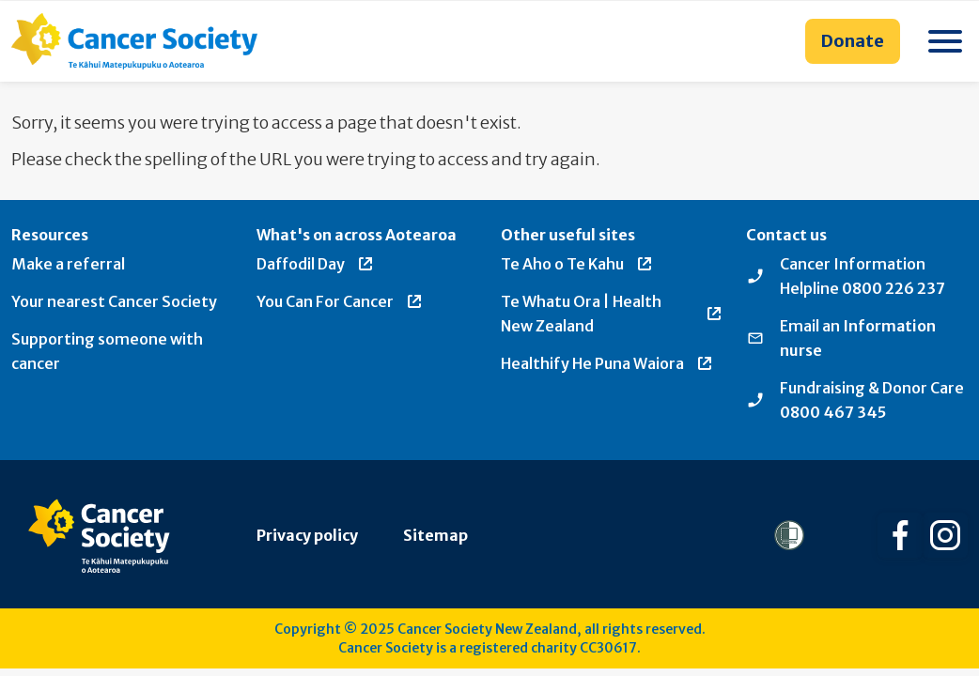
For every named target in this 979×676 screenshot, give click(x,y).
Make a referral (68, 263)
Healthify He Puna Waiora (607, 363)
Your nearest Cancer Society (114, 301)
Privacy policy (307, 535)
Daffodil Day (315, 263)
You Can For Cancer (340, 301)
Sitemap (435, 535)
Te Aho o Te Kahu (577, 263)
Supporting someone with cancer (107, 351)
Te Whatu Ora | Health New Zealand (612, 313)
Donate (852, 41)
